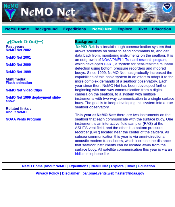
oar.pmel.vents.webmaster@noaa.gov (113, 173)
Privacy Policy (47, 173)
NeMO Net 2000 (18, 65)
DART (108, 64)
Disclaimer (71, 173)
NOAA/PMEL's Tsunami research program (134, 60)
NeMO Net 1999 (18, 72)
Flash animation (19, 83)
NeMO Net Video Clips (24, 90)
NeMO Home (32, 166)
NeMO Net (99, 166)
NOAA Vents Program (23, 119)
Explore (117, 166)
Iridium (80, 154)
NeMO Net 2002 (18, 50)
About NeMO (16, 112)
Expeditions (78, 166)
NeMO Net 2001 (18, 57)
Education (146, 166)
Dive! (131, 166)
